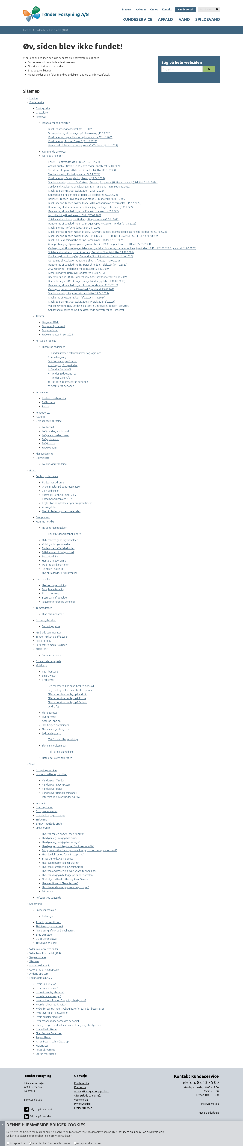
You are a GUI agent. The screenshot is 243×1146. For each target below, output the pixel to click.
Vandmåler (42, 803)
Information (42, 392)
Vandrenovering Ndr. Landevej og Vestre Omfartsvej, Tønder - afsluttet (88, 305)
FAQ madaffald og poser (55, 435)
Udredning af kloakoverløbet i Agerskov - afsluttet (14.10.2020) (84, 260)
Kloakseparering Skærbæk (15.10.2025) (70, 129)
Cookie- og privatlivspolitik (44, 969)
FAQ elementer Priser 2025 (57, 334)
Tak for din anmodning (61, 751)
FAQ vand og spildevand (55, 431)
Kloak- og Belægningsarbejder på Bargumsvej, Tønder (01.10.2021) (86, 240)
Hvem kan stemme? (47, 988)
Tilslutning (41, 819)
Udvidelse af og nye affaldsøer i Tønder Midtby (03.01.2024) (82, 170)
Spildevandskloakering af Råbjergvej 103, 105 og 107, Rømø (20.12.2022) (89, 186)
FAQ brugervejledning (54, 464)
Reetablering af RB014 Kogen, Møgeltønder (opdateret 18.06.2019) (86, 281)
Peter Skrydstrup (45, 1049)
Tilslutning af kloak (46, 942)
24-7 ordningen (50, 490)
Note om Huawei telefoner (57, 757)
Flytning (40, 416)
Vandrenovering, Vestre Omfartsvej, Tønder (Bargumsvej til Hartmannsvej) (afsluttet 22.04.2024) (102, 182)
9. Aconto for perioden (61, 385)
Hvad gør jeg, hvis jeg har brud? (59, 838)
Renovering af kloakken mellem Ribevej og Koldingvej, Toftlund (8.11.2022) (90, 207)
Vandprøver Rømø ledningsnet (59, 792)
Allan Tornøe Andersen (49, 1033)
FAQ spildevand (50, 439)
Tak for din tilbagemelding (63, 739)
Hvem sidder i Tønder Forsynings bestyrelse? (61, 1000)
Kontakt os (80, 1087)
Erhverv (126, 9)
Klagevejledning (44, 453)
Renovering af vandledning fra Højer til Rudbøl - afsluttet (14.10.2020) (87, 264)
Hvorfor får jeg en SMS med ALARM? (63, 834)
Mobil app (41, 665)
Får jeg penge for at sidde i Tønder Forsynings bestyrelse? (68, 1025)
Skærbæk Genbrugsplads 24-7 (59, 494)
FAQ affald (48, 427)
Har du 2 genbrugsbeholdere (64, 533)
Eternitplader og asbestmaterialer (61, 511)
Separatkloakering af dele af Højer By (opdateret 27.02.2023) (83, 194)
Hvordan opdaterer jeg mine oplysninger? (65, 887)
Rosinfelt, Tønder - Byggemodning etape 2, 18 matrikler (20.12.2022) (87, 198)
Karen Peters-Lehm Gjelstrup (52, 1041)
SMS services (43, 827)
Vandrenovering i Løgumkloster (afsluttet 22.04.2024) (78, 293)
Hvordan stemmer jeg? (48, 996)
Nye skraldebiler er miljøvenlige (59, 572)
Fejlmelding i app (51, 733)
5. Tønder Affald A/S (59, 369)
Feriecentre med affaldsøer (51, 644)
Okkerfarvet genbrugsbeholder (60, 540)
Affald (165, 19)
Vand (184, 19)
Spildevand (207, 19)
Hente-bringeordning (54, 560)
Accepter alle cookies (89, 1143)
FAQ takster (48, 443)
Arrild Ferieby (43, 640)
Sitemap (34, 961)
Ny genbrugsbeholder (54, 527)
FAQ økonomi (49, 447)
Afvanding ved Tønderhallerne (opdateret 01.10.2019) (79, 268)
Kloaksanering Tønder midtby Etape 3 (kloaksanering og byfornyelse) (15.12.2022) (94, 203)
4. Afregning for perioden (62, 365)
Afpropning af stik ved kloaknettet (55, 930)
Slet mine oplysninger (54, 745)
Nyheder (141, 9)
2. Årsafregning (57, 357)
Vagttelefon (42, 112)
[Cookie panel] (2, 1133)
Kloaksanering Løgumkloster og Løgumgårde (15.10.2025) (80, 137)
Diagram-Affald (50, 322)
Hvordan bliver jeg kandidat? (51, 1004)
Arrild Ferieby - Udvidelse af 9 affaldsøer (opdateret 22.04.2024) (84, 166)
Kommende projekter (54, 151)
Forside (27, 30)
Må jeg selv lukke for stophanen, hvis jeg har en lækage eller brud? (79, 850)
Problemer (48, 679)
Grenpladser (43, 517)
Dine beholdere (44, 579)
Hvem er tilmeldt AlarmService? (60, 883)
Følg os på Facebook (38, 1109)
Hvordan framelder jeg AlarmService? (63, 866)
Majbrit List (42, 1045)
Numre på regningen (53, 346)
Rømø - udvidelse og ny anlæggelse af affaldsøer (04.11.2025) (83, 145)
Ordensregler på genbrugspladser (61, 486)
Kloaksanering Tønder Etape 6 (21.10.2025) (72, 141)
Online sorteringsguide (48, 661)
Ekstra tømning (50, 593)
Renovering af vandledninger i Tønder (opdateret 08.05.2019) (83, 285)
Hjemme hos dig (45, 521)
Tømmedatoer (44, 607)
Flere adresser (50, 712)
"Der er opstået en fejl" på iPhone (67, 698)
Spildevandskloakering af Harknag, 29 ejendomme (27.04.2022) (83, 219)
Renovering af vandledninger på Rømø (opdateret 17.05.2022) (83, 211)
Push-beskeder (50, 671)
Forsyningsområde (46, 770)
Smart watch (49, 675)
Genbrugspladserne (47, 476)
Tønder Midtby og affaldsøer (52, 636)
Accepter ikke (17, 1143)
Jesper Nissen (43, 1037)
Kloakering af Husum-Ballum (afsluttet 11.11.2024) (76, 297)
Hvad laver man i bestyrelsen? (52, 1012)
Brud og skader (44, 807)
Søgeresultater (37, 957)
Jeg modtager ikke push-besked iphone (70, 690)
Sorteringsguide (51, 626)
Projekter (41, 116)
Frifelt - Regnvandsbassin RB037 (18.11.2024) (74, 161)
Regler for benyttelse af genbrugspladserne (67, 503)
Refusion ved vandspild (48, 897)
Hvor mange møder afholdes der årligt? (58, 1021)
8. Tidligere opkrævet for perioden (68, 381)
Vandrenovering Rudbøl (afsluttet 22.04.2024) (74, 174)
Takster (40, 316)
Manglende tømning (53, 589)
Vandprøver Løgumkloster (57, 784)
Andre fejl (53, 706)
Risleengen (48, 916)
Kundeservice (137, 19)
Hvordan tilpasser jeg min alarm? (60, 862)
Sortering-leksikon (46, 620)
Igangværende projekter (56, 122)
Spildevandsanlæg (46, 910)
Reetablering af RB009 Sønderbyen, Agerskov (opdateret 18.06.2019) (87, 277)
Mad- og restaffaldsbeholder (58, 548)
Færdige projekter (52, 155)
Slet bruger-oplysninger (55, 725)
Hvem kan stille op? (46, 984)
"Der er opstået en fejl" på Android (67, 702)
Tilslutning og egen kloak (49, 926)
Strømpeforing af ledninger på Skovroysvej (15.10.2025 (79, 133)
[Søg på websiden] (217, 9)
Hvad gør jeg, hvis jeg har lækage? (61, 842)
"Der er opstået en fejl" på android (67, 694)
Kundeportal (185, 9)
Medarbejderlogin (209, 1112)
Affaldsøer (41, 649)
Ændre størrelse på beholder (58, 601)
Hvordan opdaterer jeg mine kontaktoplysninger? (69, 870)
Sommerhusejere (51, 655)
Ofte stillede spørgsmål (49, 420)
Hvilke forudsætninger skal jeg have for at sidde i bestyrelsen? (70, 1008)
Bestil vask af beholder (55, 597)
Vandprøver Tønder (53, 780)
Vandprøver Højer (52, 788)
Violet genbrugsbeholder (56, 544)
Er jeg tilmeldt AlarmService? (58, 858)
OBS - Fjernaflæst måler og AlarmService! (65, 879)
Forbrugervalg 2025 (40, 977)
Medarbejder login (39, 965)
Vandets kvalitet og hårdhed (51, 774)
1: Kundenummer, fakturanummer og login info (74, 353)
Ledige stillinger (83, 1107)
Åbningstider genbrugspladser (91, 1091)
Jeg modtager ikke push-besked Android (71, 686)
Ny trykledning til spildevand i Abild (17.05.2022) (75, 215)
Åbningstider (43, 108)
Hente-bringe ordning (54, 585)
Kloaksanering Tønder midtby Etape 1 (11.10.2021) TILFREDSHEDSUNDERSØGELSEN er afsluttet (103, 235)
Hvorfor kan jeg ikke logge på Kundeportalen (67, 875)
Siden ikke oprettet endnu (44, 949)
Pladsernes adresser (53, 482)
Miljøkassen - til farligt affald (58, 552)
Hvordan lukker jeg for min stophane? (63, 854)
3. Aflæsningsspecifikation (62, 361)
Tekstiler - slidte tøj (52, 568)
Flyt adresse (49, 716)
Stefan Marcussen (46, 1053)
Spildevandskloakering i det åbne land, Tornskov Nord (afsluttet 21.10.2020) (91, 252)
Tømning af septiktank (48, 922)
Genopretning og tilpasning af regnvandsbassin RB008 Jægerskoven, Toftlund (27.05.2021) (99, 244)
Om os (154, 9)
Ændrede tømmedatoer (49, 632)
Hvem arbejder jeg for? (49, 1016)
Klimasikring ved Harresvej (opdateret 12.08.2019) (76, 272)
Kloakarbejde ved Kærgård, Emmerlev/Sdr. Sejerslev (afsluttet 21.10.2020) (90, 256)
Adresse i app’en (51, 720)
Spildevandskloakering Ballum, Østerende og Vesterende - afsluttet (86, 309)
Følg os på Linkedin (37, 1116)
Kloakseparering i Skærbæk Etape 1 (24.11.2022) (76, 190)
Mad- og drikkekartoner (55, 564)
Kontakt (167, 9)
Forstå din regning (46, 340)
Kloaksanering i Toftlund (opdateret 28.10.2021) (75, 227)
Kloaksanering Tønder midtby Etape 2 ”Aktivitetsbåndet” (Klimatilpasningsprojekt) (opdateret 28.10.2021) (107, 231)
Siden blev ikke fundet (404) (52, 30)
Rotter (45, 406)
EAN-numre (48, 402)
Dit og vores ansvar (46, 811)
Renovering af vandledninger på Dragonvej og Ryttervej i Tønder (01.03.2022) (92, 223)
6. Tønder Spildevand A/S (62, 373)
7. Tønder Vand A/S (59, 377)
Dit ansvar (47, 891)
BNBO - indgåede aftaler (50, 823)
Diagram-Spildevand (53, 326)
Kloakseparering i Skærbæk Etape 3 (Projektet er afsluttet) (81, 301)
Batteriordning (50, 556)
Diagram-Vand (50, 330)
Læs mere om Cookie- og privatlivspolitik (141, 1132)
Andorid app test (38, 973)
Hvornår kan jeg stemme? (50, 992)
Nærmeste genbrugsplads (56, 729)
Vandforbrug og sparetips (50, 815)
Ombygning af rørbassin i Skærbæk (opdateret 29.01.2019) (81, 289)
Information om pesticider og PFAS (61, 797)
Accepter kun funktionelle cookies (51, 1143)
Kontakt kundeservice (54, 398)
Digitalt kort (42, 457)
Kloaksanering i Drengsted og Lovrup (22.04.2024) (76, 178)
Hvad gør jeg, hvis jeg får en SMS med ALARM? (68, 846)
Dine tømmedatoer (53, 614)
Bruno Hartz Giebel (46, 1029)
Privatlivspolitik (82, 1103)
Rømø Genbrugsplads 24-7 (57, 499)
